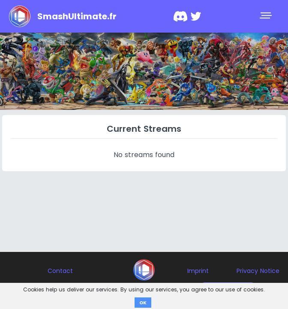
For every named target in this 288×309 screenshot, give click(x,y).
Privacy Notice (258, 271)
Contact (60, 271)
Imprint (198, 271)
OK (143, 302)
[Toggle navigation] (266, 16)
